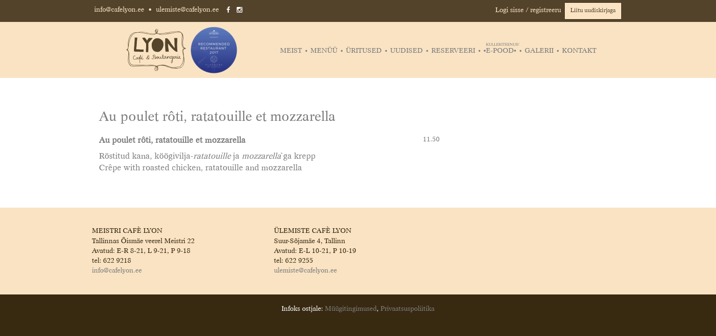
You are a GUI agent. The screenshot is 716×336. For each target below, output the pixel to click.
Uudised (406, 51)
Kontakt (579, 51)
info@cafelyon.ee (119, 10)
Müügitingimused (351, 309)
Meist (291, 51)
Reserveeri (453, 51)
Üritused (364, 51)
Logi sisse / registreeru (528, 10)
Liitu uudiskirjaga (593, 11)
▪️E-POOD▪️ (501, 51)
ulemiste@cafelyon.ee (187, 10)
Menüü (323, 51)
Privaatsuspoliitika (407, 309)
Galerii (539, 51)
